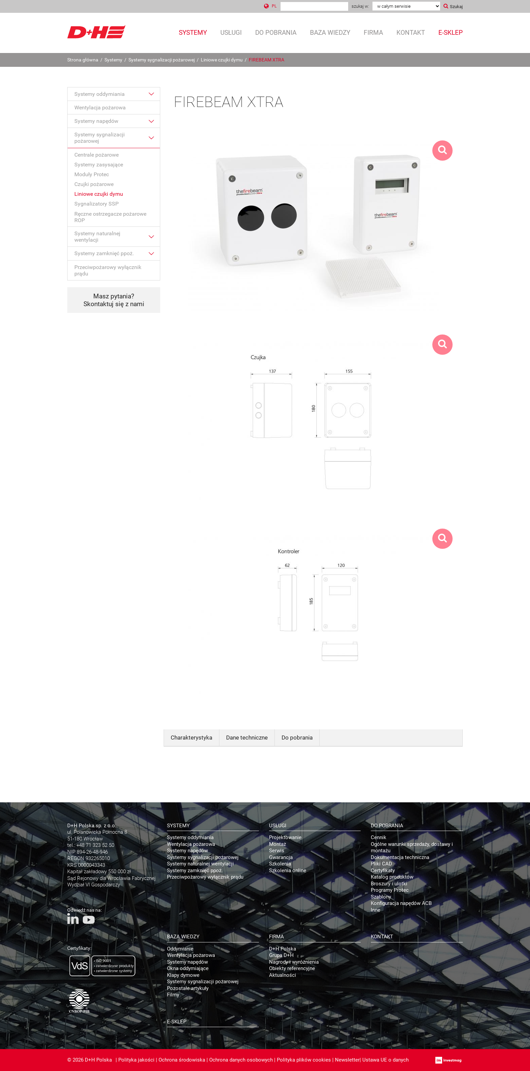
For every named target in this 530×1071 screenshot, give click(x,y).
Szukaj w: (360, 6)
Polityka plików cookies (304, 1060)
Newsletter (347, 1060)
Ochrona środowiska (182, 1060)
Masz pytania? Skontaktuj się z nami (113, 300)
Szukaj (456, 6)
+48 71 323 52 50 (95, 845)
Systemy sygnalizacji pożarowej (161, 59)
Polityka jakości (136, 1060)
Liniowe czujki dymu (222, 59)
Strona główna (82, 59)
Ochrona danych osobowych (241, 1060)
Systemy (113, 59)
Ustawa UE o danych (385, 1060)
